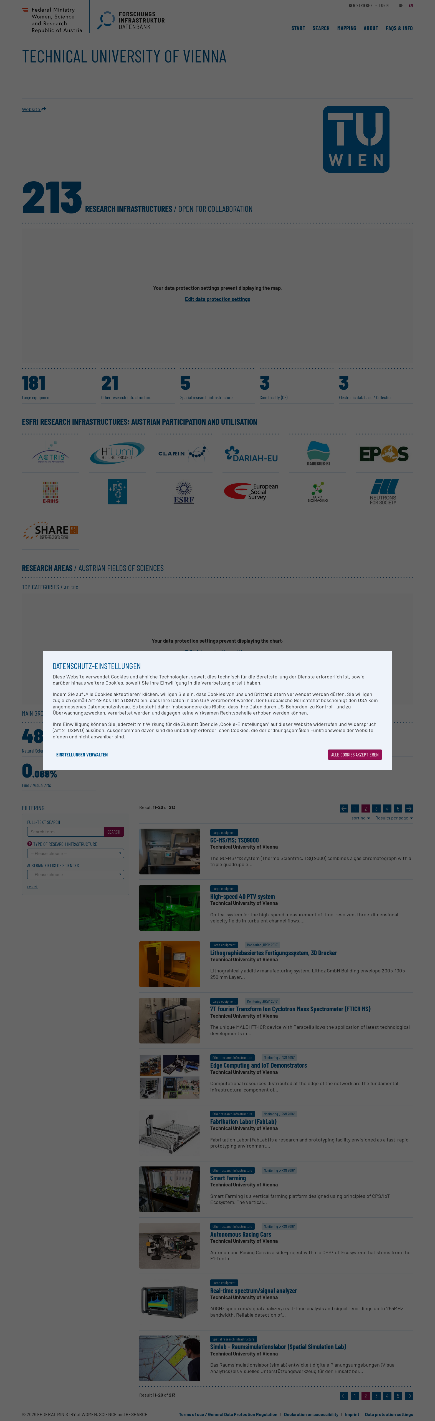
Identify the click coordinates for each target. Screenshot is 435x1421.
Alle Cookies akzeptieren (355, 754)
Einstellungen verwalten (82, 754)
